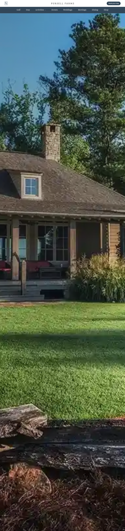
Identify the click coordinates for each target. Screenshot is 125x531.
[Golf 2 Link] (18, 10)
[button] (41, 10)
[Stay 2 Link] (28, 10)
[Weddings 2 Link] (68, 10)
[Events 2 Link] (54, 10)
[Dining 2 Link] (95, 10)
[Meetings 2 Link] (82, 10)
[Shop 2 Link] (106, 10)
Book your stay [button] (114, 3)
